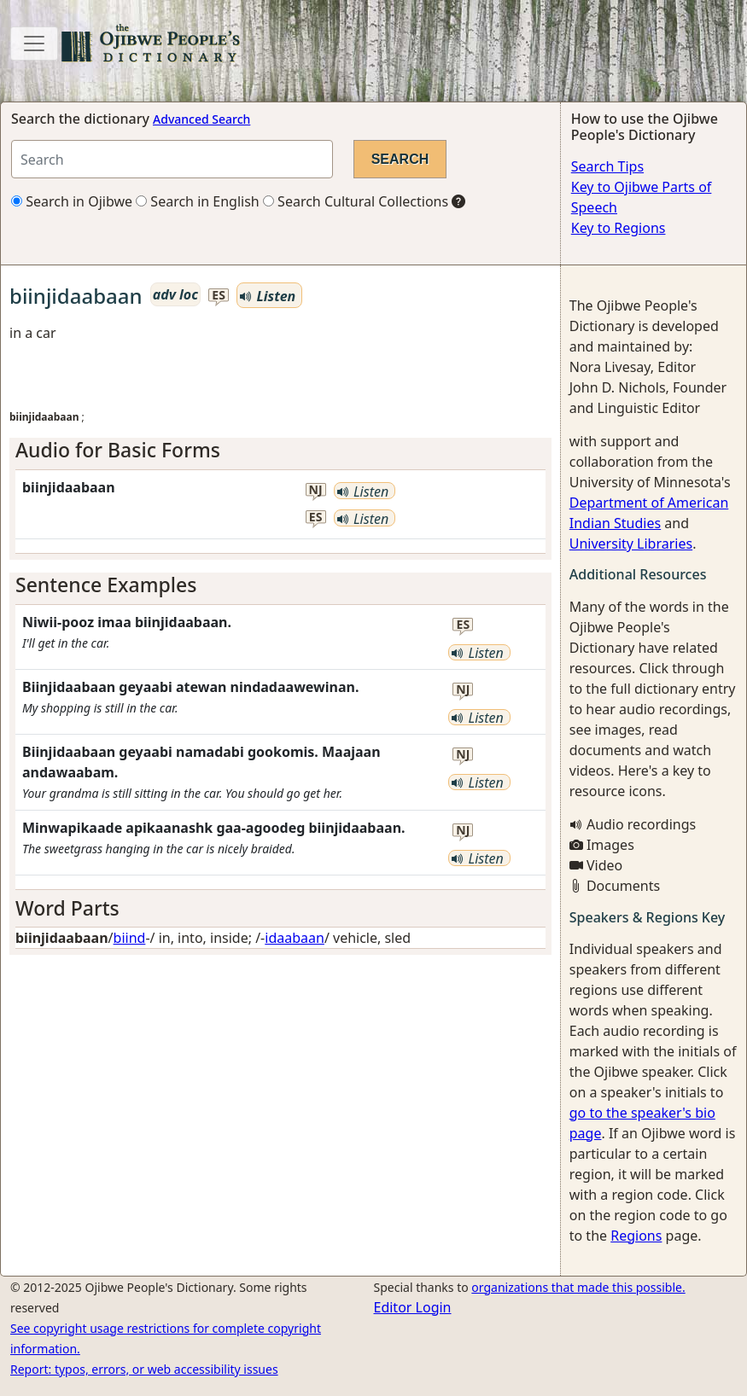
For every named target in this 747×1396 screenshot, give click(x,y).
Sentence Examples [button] (105, 584)
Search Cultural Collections (355, 201)
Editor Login (413, 1307)
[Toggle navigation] (34, 43)
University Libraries (630, 543)
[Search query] (172, 159)
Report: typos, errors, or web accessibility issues (144, 1369)
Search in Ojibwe (71, 201)
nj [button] (316, 490)
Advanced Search (201, 119)
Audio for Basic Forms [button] (117, 449)
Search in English (198, 201)
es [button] (218, 295)
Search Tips (607, 166)
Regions (636, 1235)
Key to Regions (618, 227)
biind (130, 937)
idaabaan (294, 937)
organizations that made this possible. (578, 1287)
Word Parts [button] (67, 908)
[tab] (280, 450)
